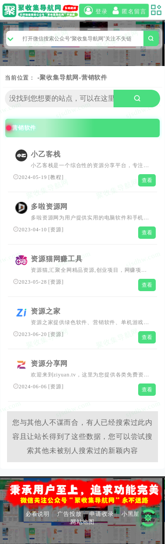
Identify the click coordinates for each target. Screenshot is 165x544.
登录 (94, 11)
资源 (56, 229)
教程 (56, 177)
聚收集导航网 (59, 77)
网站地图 (82, 521)
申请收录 (101, 514)
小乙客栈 (45, 154)
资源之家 (45, 311)
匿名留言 (128, 11)
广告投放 (69, 514)
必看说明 (38, 514)
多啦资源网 (49, 206)
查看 (147, 180)
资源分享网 (49, 363)
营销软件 (94, 77)
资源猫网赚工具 (57, 259)
